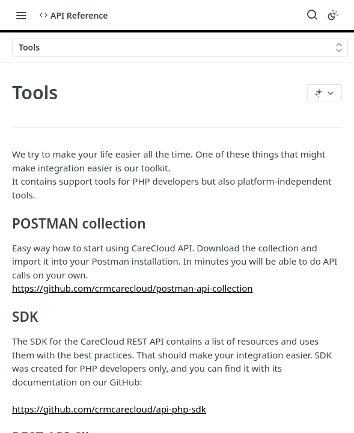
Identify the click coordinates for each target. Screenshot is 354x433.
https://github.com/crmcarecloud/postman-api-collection (132, 288)
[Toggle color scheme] (333, 15)
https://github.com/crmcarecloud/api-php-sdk (109, 409)
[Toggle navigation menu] (21, 15)
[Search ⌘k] (312, 15)
